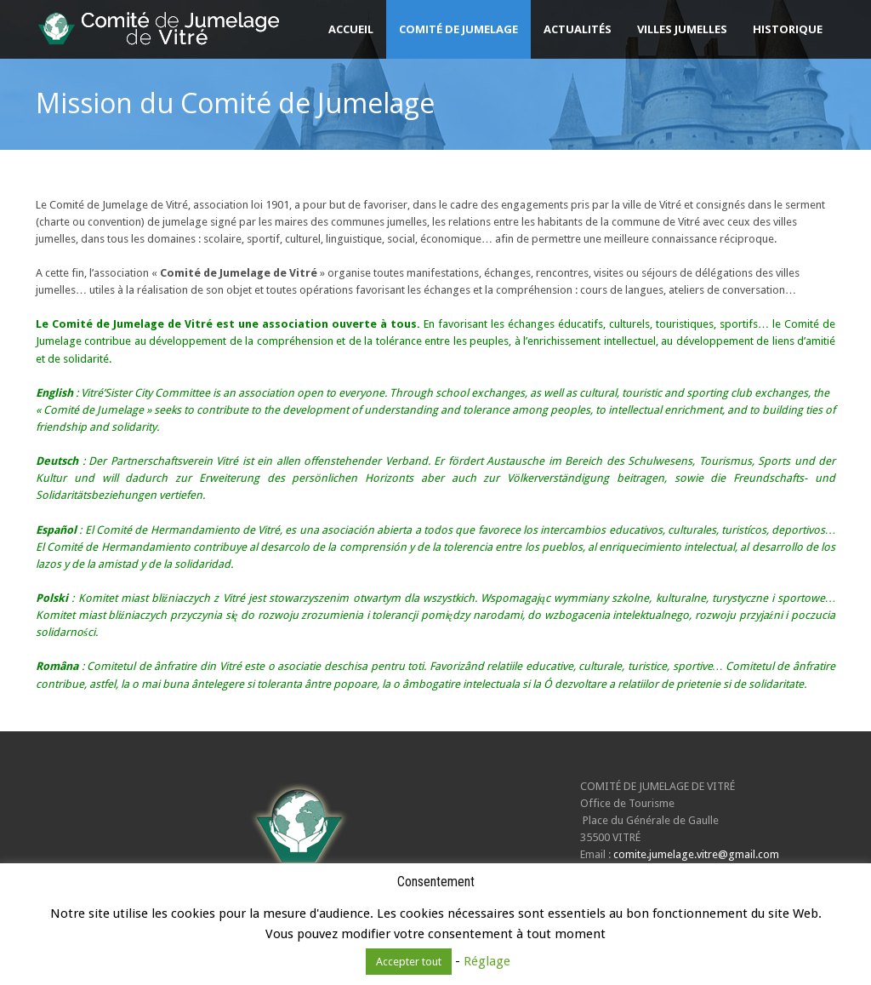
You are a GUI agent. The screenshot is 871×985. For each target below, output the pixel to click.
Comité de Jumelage (458, 29)
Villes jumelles (682, 29)
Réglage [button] (487, 961)
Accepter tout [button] (408, 961)
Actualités (578, 29)
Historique (788, 29)
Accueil (350, 29)
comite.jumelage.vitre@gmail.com (696, 854)
